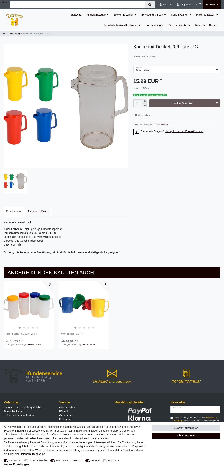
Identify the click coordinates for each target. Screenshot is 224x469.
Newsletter (65, 419)
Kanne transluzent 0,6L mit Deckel (21, 334)
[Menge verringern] (144, 105)
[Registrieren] (184, 4)
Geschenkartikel (178, 25)
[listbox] (29, 306)
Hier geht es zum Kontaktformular (184, 131)
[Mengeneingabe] (137, 103)
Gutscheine (65, 415)
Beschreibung (14, 211)
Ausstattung (154, 25)
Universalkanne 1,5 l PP (72, 334)
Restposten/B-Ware (206, 25)
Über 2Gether (67, 407)
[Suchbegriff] (77, 4)
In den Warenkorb (196, 103)
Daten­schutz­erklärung (32, 454)
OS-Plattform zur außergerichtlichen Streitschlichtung (24, 409)
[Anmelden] (166, 4)
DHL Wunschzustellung (69, 460)
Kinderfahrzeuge (96, 14)
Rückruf (63, 411)
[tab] (14, 211)
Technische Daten (38, 211)
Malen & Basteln (205, 14)
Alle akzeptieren (186, 435)
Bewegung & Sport (152, 14)
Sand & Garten (179, 14)
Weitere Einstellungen (16, 464)
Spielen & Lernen (123, 14)
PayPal (95, 460)
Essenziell (15, 460)
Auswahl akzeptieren (186, 427)
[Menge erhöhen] (144, 101)
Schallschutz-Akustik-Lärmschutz (123, 25)
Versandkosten (161, 124)
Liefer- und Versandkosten (19, 415)
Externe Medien (38, 460)
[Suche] (150, 4)
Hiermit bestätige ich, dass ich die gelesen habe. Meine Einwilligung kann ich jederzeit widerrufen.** (196, 420)
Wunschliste (142, 115)
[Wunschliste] (198, 4)
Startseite (75, 14)
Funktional (114, 460)
